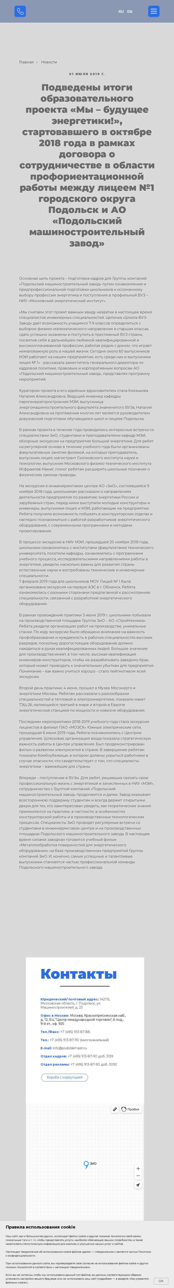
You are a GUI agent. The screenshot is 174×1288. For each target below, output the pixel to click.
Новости (49, 62)
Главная (26, 62)
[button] (64, 1077)
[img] (87, 11)
